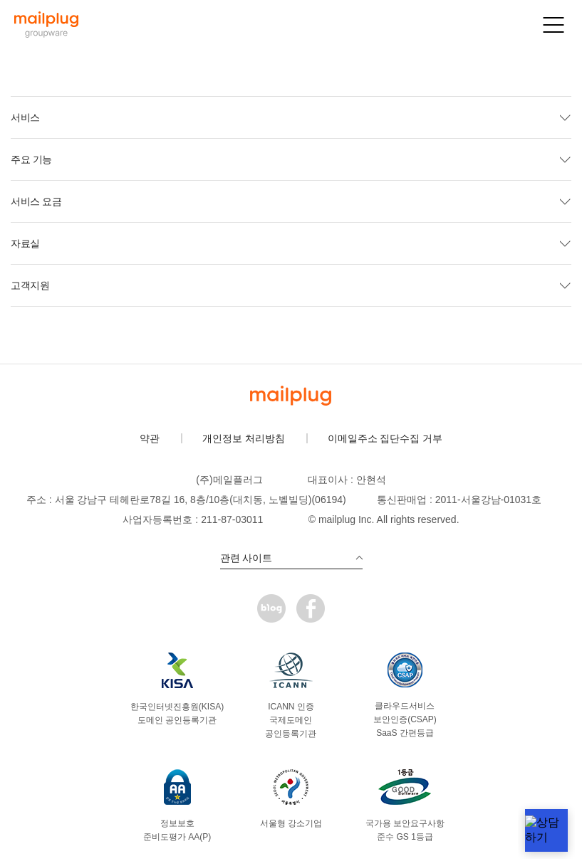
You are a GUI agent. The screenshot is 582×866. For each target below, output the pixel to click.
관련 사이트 (291, 558)
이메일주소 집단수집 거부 (385, 438)
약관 (150, 438)
